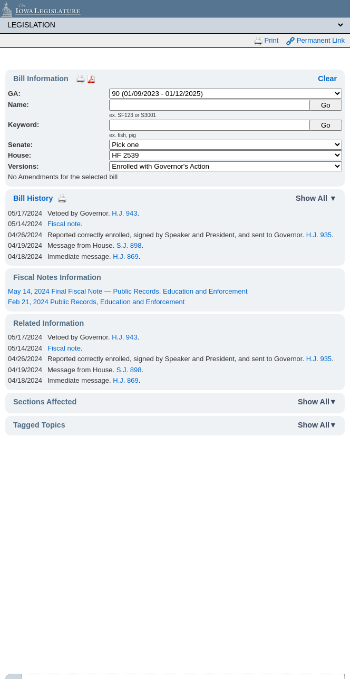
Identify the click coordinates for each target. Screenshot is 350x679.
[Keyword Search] (209, 125)
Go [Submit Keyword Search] (325, 125)
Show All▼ (317, 401)
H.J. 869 (125, 256)
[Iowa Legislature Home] (175, 8)
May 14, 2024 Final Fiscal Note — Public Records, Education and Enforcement (128, 291)
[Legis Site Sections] (175, 24)
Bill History (33, 198)
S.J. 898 (129, 245)
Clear (327, 78)
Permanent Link (315, 40)
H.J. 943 (124, 213)
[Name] (209, 105)
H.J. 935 (319, 235)
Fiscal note (64, 224)
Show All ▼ (316, 198)
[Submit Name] (325, 105)
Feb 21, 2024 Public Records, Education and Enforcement (96, 302)
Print (266, 40)
